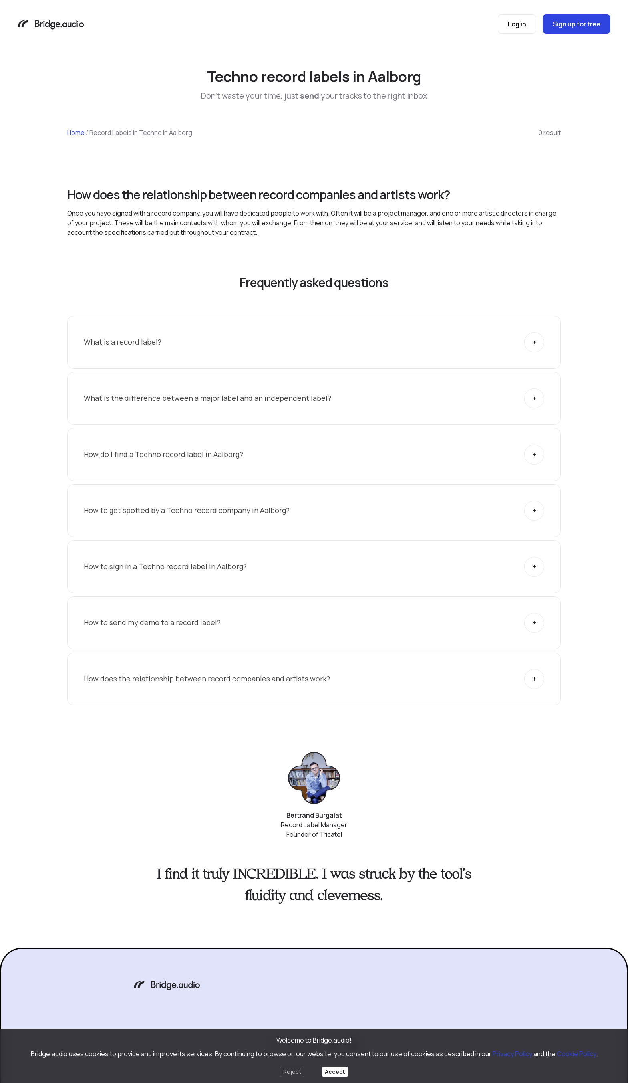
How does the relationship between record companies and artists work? (207, 678)
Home (76, 132)
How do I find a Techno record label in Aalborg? (163, 454)
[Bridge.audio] (51, 25)
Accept (335, 1071)
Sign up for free (576, 24)
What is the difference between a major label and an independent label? (207, 398)
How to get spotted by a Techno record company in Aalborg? (187, 510)
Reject (292, 1071)
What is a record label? (122, 342)
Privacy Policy (512, 1053)
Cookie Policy (576, 1053)
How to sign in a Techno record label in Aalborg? (165, 566)
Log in (517, 24)
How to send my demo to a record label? (152, 622)
